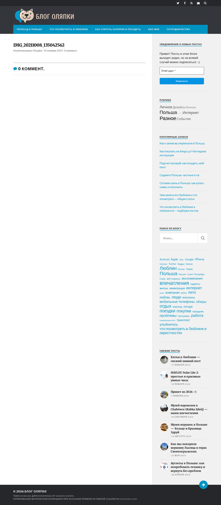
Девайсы (179, 107)
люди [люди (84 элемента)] (176, 297)
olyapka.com (128, 499)
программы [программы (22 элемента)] (184, 316)
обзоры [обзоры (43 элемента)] (201, 302)
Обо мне (154, 29)
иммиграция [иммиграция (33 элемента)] (177, 288)
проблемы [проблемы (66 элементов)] (168, 315)
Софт (180, 113)
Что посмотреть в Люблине (68, 29)
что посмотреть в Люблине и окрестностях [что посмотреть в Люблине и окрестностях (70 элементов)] (183, 331)
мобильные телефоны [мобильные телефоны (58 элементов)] (177, 301)
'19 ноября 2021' (53, 50)
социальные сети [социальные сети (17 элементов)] (167, 320)
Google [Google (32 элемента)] (189, 259)
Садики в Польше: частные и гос (180, 175)
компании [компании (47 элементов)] (172, 292)
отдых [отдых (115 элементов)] (165, 306)
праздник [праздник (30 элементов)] (198, 311)
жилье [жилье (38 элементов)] (164, 288)
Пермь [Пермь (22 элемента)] (189, 269)
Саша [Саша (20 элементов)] (162, 278)
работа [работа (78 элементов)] (197, 315)
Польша (168, 112)
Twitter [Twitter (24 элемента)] (172, 263)
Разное (168, 118)
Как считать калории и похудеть (118, 29)
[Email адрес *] (182, 71)
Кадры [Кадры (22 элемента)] (181, 264)
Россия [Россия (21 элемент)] (182, 274)
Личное (166, 107)
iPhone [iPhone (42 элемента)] (199, 259)
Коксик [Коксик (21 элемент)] (189, 264)
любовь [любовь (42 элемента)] (165, 297)
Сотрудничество (178, 29)
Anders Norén (65, 495)
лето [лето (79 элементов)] (192, 292)
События (184, 119)
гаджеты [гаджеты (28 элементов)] (195, 283)
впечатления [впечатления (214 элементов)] (174, 283)
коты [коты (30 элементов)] (184, 292)
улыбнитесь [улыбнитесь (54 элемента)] (169, 324)
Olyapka (37, 50)
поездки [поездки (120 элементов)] (167, 311)
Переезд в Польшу (29, 29)
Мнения (191, 107)
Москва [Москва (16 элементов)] (181, 269)
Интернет (191, 112)
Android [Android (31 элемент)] (164, 259)
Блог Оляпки (36, 491)
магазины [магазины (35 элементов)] (188, 297)
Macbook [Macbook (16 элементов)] (163, 264)
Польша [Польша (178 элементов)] (168, 273)
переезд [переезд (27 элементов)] (177, 306)
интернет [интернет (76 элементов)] (194, 288)
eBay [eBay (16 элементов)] (181, 259)
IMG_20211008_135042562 (39, 45)
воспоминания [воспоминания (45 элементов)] (192, 278)
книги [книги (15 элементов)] (162, 293)
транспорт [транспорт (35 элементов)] (183, 320)
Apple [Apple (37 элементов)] (174, 259)
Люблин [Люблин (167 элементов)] (168, 268)
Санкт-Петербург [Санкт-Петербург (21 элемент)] (196, 274)
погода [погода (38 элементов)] (188, 306)
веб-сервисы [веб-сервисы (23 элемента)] (173, 278)
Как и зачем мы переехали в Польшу (182, 143)
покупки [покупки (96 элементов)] (184, 311)
